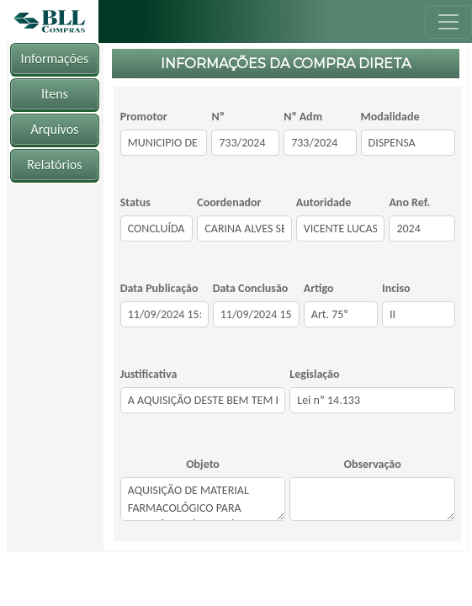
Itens (54, 94)
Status (135, 202)
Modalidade (390, 116)
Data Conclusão (251, 288)
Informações (55, 58)
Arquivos (54, 129)
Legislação (314, 374)
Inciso (396, 288)
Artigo (319, 288)
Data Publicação (159, 288)
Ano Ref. (409, 202)
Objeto (203, 464)
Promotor (143, 116)
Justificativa (149, 374)
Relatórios (54, 165)
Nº (217, 116)
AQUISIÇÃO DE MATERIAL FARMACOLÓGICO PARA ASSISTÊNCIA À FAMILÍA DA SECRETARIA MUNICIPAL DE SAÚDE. (203, 499)
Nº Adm (303, 116)
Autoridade (324, 202)
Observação (372, 464)
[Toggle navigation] (448, 22)
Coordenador (229, 202)
